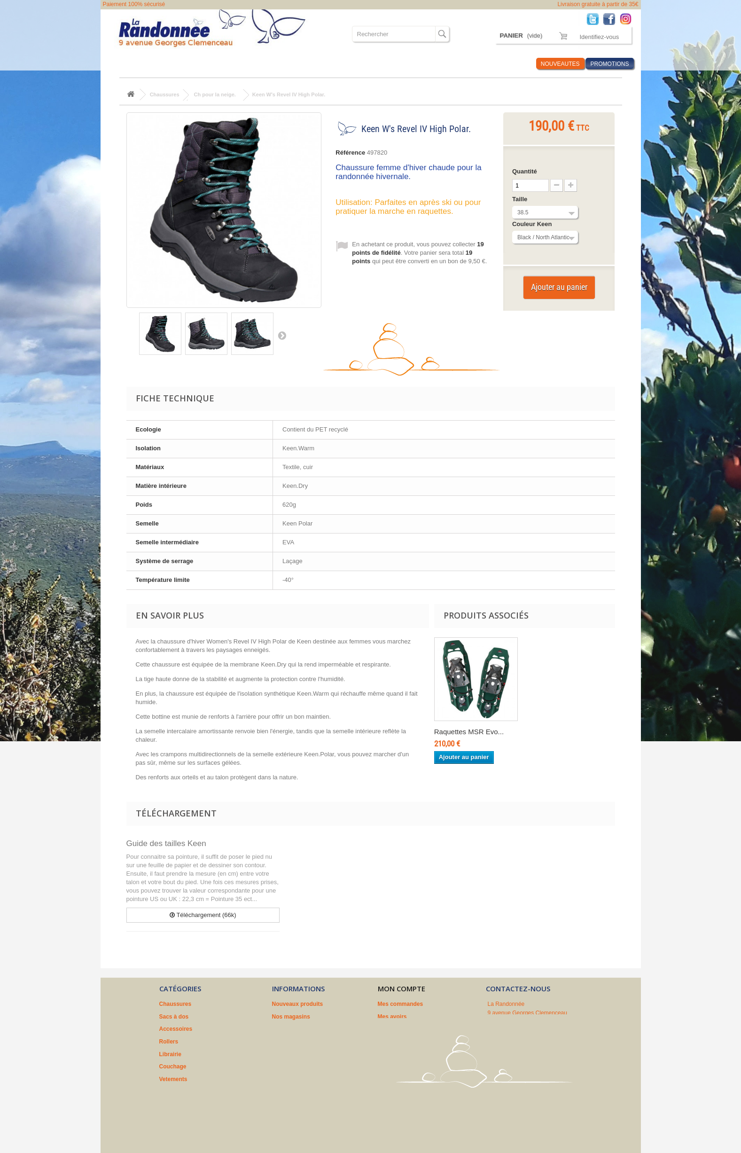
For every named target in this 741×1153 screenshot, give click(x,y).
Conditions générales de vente (313, 1029)
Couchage (325, 63)
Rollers (256, 63)
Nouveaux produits (297, 1004)
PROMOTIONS (609, 64)
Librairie (289, 63)
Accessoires (216, 63)
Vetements (365, 63)
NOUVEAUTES (560, 64)
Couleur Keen (533, 223)
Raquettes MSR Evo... (469, 732)
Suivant (282, 335)
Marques (470, 63)
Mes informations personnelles (419, 1041)
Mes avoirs (392, 1016)
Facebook (611, 18)
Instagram (628, 18)
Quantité (524, 171)
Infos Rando (511, 63)
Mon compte (401, 988)
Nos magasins (291, 1016)
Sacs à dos (172, 63)
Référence (350, 152)
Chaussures (129, 63)
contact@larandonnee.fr (538, 1046)
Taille (520, 199)
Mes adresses (396, 1029)
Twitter (595, 18)
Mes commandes (400, 1004)
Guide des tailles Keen (166, 843)
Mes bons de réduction (408, 1054)
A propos (284, 1041)
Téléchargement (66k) (203, 914)
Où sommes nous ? (419, 63)
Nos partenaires (293, 1054)
